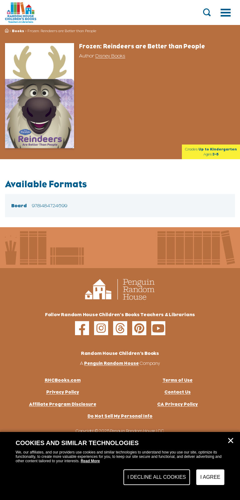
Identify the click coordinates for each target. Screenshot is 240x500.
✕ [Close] (230, 441)
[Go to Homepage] (20, 12)
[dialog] (120, 466)
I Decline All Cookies (157, 477)
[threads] (120, 328)
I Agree (210, 477)
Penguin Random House (111, 363)
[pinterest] (139, 328)
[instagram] (101, 328)
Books (18, 31)
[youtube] (158, 328)
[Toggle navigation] (225, 12)
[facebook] (82, 328)
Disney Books (110, 56)
